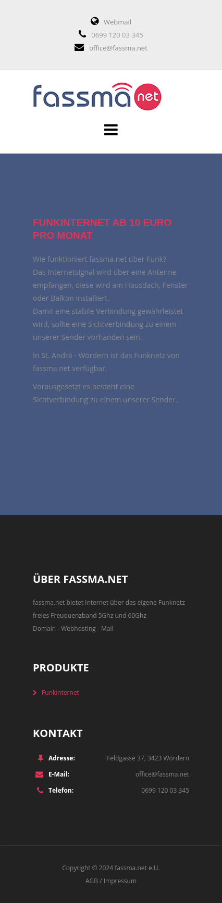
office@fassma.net (118, 48)
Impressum (120, 880)
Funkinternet (60, 692)
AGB (91, 880)
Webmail (117, 22)
